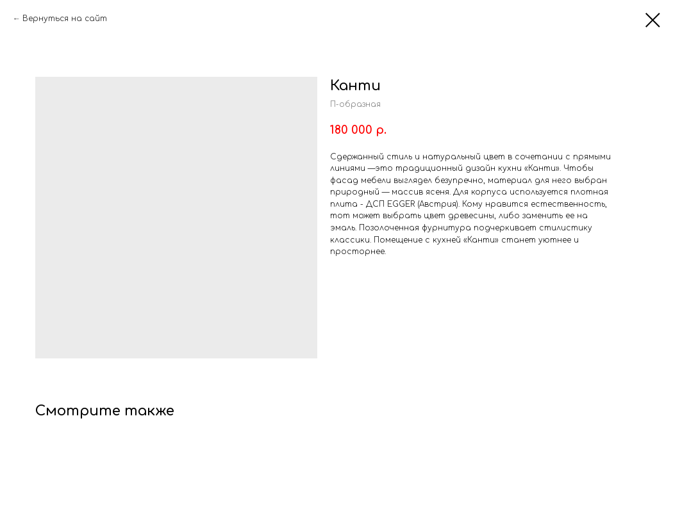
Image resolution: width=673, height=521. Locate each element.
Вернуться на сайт (64, 18)
